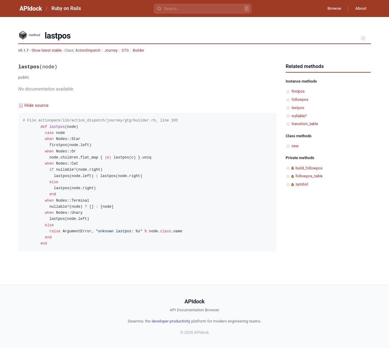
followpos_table (309, 176)
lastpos (297, 107)
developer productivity (171, 321)
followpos (299, 99)
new (294, 146)
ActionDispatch (87, 50)
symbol (301, 184)
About (360, 8)
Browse (332, 8)
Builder (138, 50)
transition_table (304, 123)
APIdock (30, 8)
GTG (125, 50)
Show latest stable (46, 50)
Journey (111, 50)
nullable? (299, 116)
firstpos (298, 91)
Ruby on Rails (66, 8)
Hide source (36, 105)
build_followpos (308, 168)
